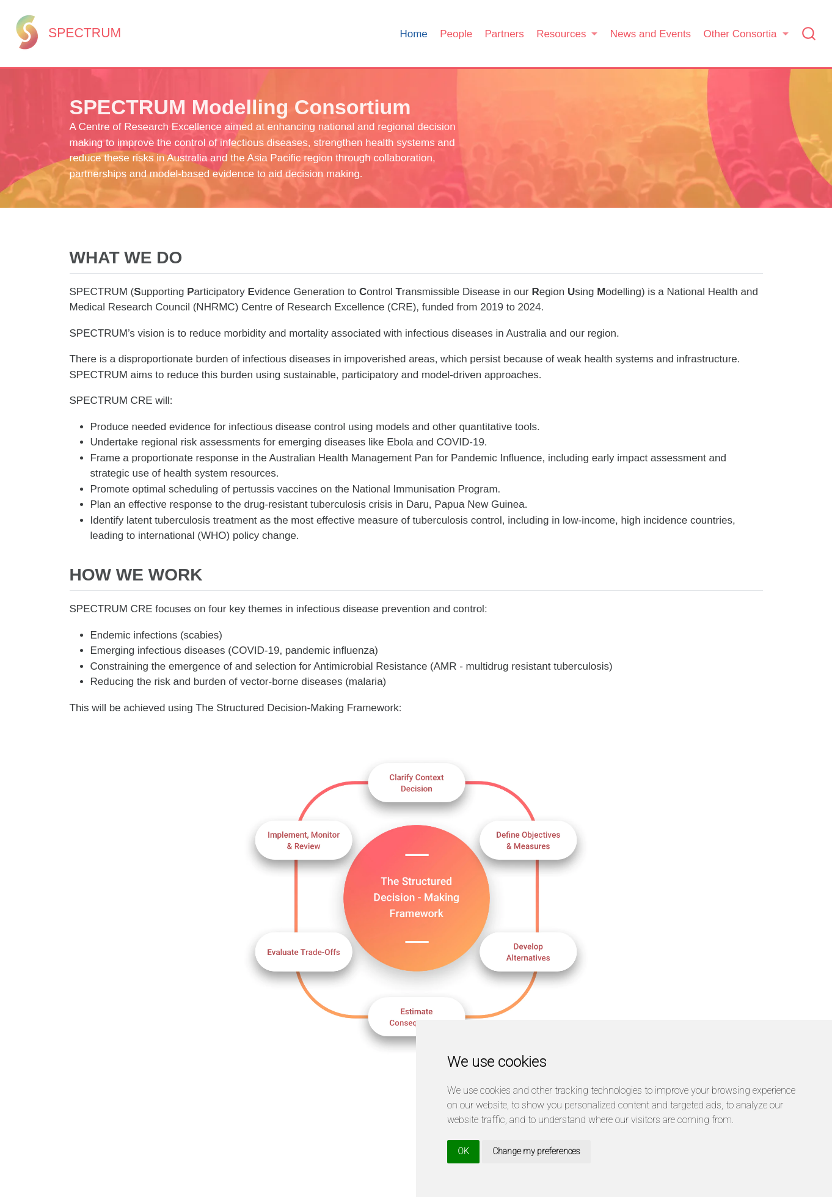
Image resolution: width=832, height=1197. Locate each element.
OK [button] (463, 1151)
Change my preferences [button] (536, 1151)
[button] (567, 34)
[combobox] (809, 34)
